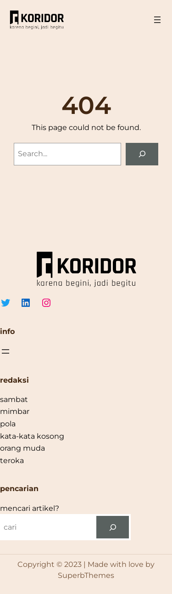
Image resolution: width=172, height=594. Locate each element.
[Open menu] (157, 19)
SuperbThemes (86, 575)
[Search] (142, 154)
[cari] (112, 527)
